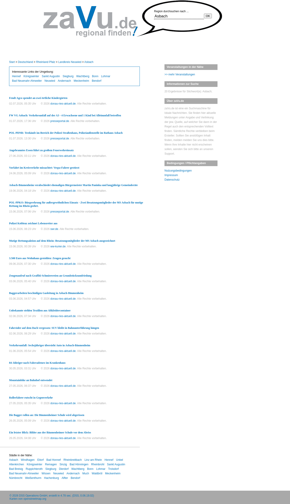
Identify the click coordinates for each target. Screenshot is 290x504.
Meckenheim (81, 80)
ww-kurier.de (57, 246)
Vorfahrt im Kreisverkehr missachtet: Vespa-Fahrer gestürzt (44, 167)
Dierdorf (64, 469)
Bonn (95, 76)
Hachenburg (51, 478)
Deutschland (25, 62)
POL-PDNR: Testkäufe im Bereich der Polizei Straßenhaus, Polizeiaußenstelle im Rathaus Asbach (66, 132)
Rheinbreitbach (72, 459)
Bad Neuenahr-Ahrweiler (27, 80)
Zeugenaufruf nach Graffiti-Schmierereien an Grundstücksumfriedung (50, 275)
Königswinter (31, 76)
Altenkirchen (16, 464)
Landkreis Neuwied (69, 62)
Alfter (65, 478)
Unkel (119, 459)
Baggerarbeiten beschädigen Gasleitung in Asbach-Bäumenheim (46, 293)
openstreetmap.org (34, 498)
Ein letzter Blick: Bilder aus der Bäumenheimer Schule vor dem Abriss (50, 432)
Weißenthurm (33, 478)
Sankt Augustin (51, 76)
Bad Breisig (16, 469)
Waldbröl (97, 473)
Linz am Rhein (93, 459)
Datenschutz (172, 179)
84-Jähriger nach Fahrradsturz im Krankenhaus (37, 362)
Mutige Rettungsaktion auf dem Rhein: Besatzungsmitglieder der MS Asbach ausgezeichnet (62, 240)
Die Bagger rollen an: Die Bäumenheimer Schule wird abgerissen (46, 415)
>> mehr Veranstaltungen (179, 74)
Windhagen (28, 459)
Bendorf (96, 80)
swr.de (54, 229)
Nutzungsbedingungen (178, 170)
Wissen (45, 473)
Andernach (64, 80)
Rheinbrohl (97, 464)
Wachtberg (82, 76)
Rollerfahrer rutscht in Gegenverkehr (31, 397)
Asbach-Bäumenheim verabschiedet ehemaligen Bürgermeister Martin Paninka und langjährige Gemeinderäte (73, 185)
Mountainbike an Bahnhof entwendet (30, 380)
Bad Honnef (53, 459)
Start (12, 62)
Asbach (88, 62)
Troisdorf (113, 469)
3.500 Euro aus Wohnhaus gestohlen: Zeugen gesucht (39, 258)
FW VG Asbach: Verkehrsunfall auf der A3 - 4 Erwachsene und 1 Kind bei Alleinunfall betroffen (65, 115)
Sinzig (63, 464)
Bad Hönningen (79, 464)
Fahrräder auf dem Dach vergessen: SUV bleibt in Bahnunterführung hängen (54, 328)
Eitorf (40, 459)
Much (85, 473)
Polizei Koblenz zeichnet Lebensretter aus (33, 223)
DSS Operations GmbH (33, 495)
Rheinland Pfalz (45, 62)
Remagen (51, 464)
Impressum (171, 175)
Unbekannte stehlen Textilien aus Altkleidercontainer (40, 310)
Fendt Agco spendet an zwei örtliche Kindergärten (38, 98)
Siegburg (68, 76)
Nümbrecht (15, 478)
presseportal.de (59, 121)
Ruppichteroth (34, 469)
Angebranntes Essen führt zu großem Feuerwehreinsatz (41, 150)
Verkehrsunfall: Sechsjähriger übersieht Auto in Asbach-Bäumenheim (49, 345)
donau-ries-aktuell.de (63, 103)
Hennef (16, 76)
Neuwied (49, 80)
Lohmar (105, 76)
